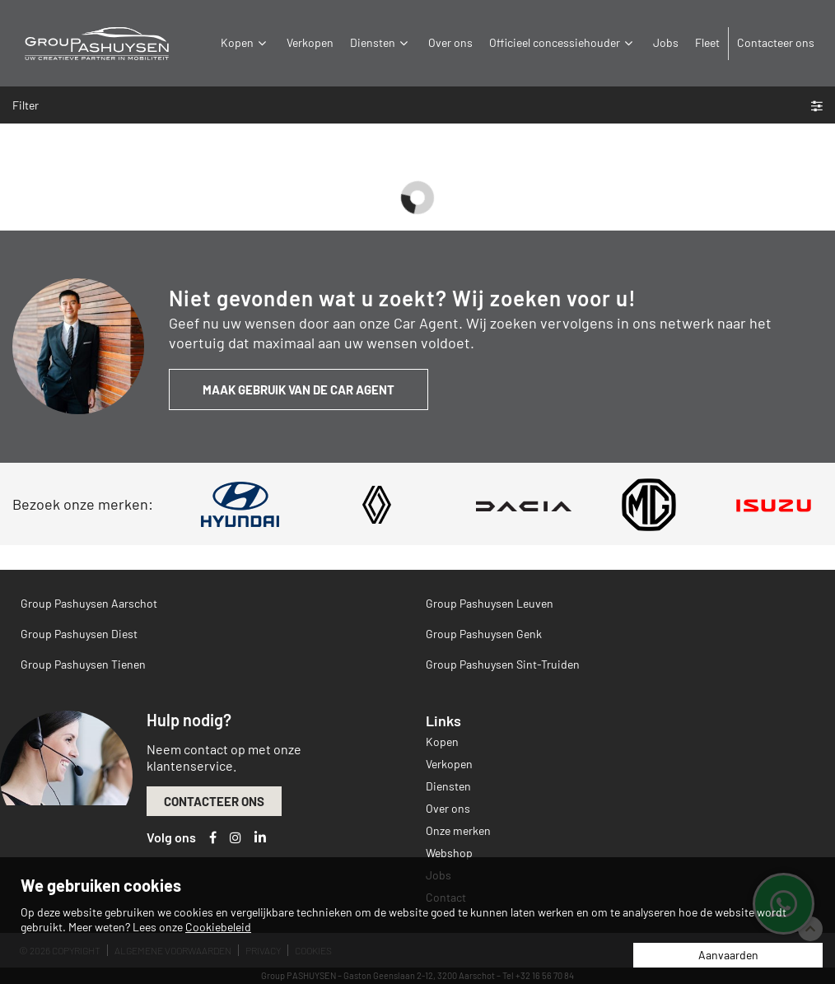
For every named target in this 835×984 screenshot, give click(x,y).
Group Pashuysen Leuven (489, 603)
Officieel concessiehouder (563, 42)
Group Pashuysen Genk (484, 634)
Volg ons (171, 837)
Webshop (449, 853)
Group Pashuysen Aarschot (89, 603)
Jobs (666, 42)
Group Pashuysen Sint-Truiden (503, 664)
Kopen (245, 42)
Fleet (707, 42)
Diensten (381, 42)
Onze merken (458, 830)
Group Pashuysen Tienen (83, 664)
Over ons (450, 42)
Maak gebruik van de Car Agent (298, 389)
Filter (417, 105)
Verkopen (310, 42)
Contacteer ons (775, 42)
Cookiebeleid (218, 927)
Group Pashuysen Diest (79, 634)
